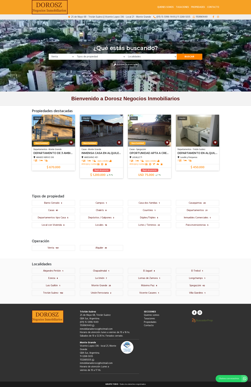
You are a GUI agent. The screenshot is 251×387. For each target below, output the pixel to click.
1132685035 (87, 360)
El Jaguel (149, 271)
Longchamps (197, 278)
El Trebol (197, 271)
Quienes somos (165, 7)
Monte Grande (101, 286)
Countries (149, 210)
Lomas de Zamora (149, 278)
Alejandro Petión (53, 271)
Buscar (189, 57)
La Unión (101, 278)
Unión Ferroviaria (101, 293)
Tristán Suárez (53, 293)
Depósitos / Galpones (101, 218)
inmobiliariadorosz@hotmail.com (96, 329)
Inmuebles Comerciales (197, 218)
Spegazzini (198, 286)
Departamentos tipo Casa (53, 218)
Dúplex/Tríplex (149, 218)
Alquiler (101, 248)
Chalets (101, 210)
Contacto (213, 7)
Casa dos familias (150, 203)
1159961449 (87, 325)
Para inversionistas (197, 225)
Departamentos (197, 210)
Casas (53, 210)
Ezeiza (53, 278)
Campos (102, 203)
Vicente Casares (149, 293)
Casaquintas (197, 203)
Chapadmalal (101, 271)
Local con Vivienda (53, 225)
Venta (53, 248)
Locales (101, 225)
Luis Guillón (53, 286)
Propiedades (198, 7)
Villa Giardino (197, 293)
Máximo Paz (149, 286)
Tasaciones (182, 7)
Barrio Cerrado (53, 203)
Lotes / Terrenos (149, 225)
